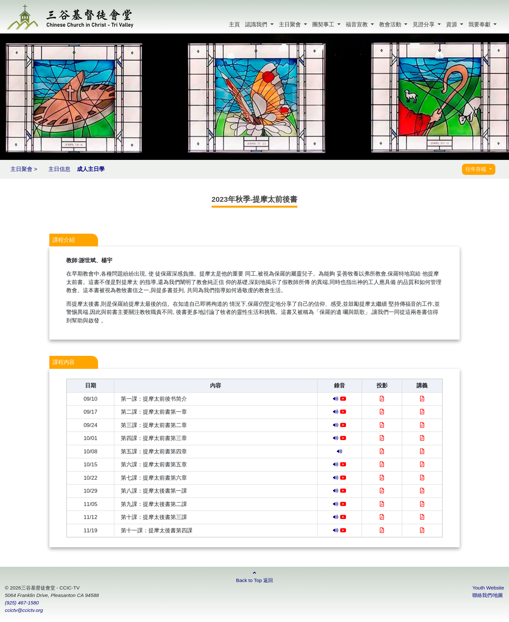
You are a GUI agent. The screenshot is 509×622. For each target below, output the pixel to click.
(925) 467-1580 (22, 602)
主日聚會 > (23, 169)
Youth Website (488, 587)
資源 (452, 24)
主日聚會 (291, 24)
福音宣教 (357, 24)
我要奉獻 (480, 24)
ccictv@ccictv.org (24, 610)
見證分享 (424, 24)
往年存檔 (477, 169)
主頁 (234, 24)
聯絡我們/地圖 (487, 595)
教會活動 (391, 24)
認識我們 (257, 24)
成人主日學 (91, 169)
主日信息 (59, 169)
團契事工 (324, 24)
